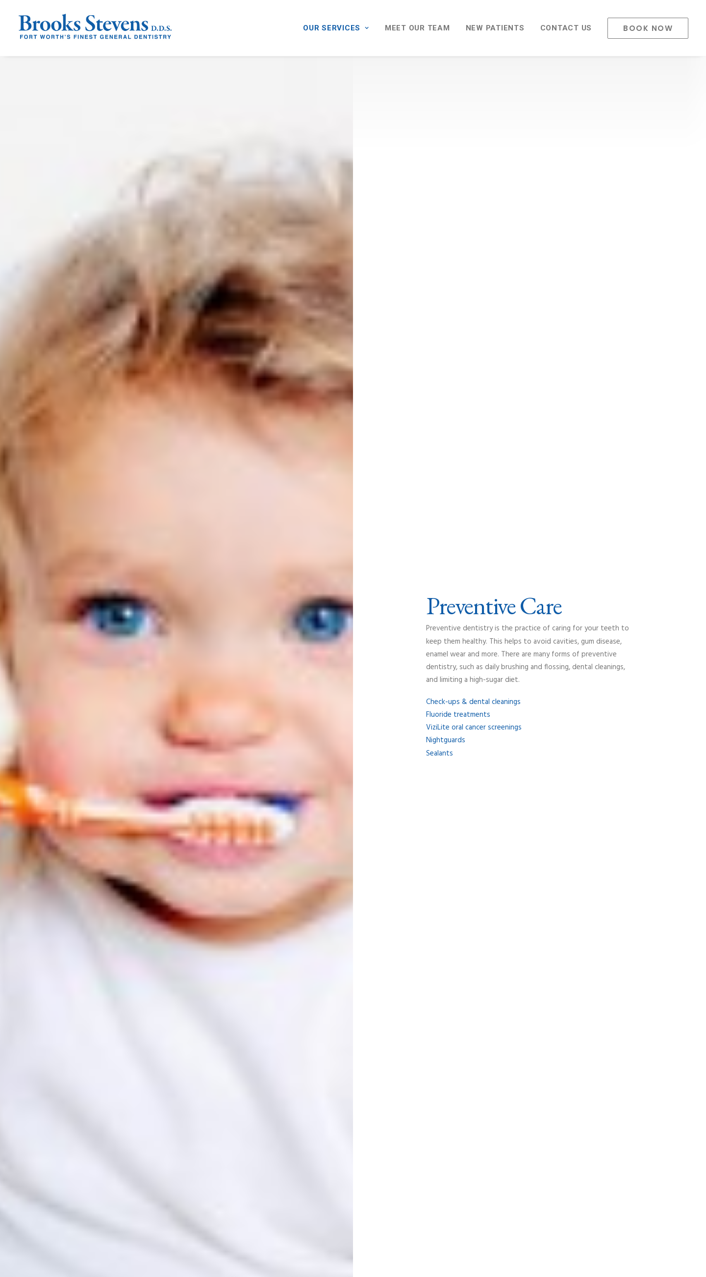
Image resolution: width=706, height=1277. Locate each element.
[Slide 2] (347, 599)
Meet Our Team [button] (476, 866)
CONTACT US (566, 28)
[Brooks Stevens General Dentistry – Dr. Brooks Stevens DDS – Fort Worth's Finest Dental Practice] (95, 28)
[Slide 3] (358, 599)
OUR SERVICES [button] (336, 28)
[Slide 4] (369, 599)
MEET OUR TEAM (417, 28)
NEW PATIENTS (495, 28)
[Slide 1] (336, 599)
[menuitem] (339, 28)
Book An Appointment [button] (353, 1166)
